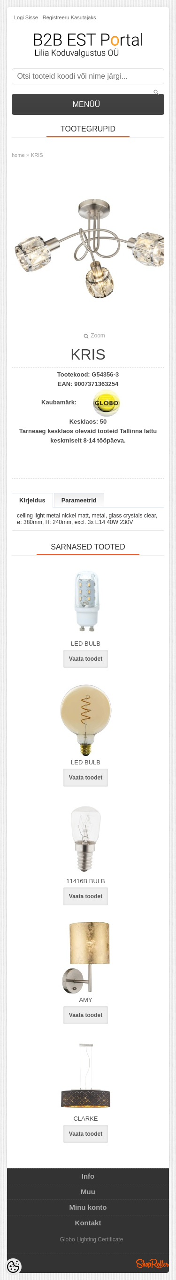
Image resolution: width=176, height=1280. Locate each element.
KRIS (37, 155)
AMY (85, 999)
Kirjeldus (32, 500)
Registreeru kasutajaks (69, 17)
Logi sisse (26, 17)
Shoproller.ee (152, 1263)
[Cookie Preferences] (13, 1266)
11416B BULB (85, 881)
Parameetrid (79, 500)
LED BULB (85, 643)
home (18, 155)
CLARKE (85, 1118)
